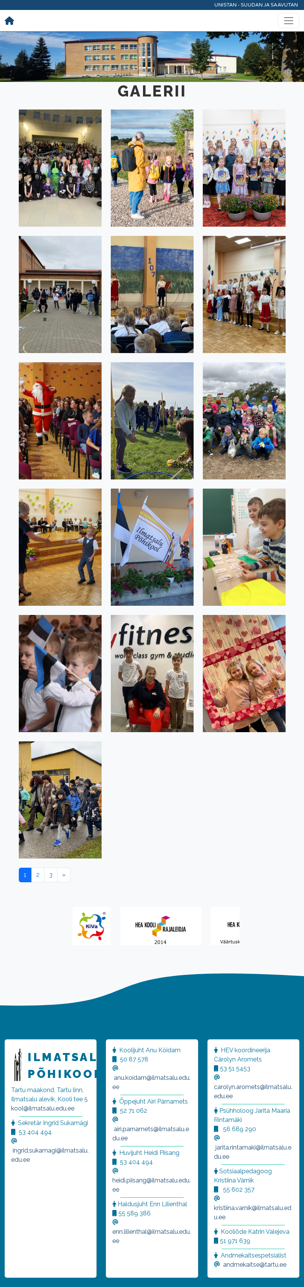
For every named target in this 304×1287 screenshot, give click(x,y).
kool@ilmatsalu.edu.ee (42, 1108)
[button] (15, 1271)
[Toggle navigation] (288, 20)
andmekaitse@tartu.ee (254, 1264)
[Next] (64, 875)
